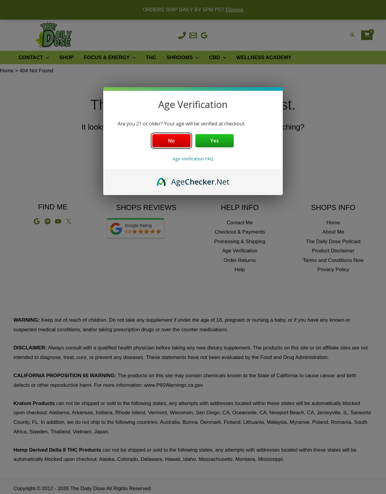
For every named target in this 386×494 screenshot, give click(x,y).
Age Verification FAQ (193, 159)
